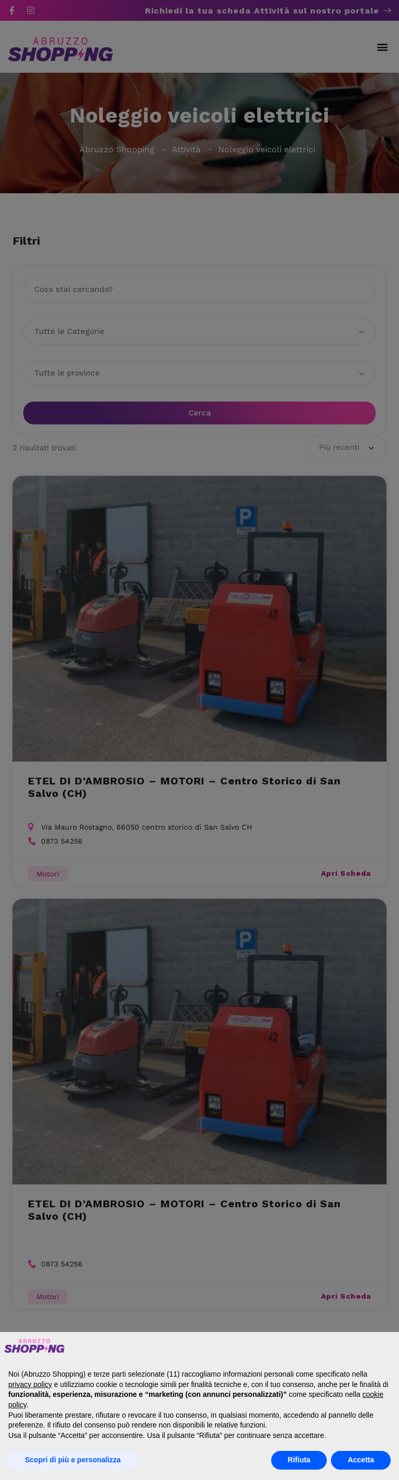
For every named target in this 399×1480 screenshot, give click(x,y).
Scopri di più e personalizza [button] (73, 1460)
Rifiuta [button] (299, 1460)
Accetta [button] (361, 1460)
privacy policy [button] (30, 1384)
